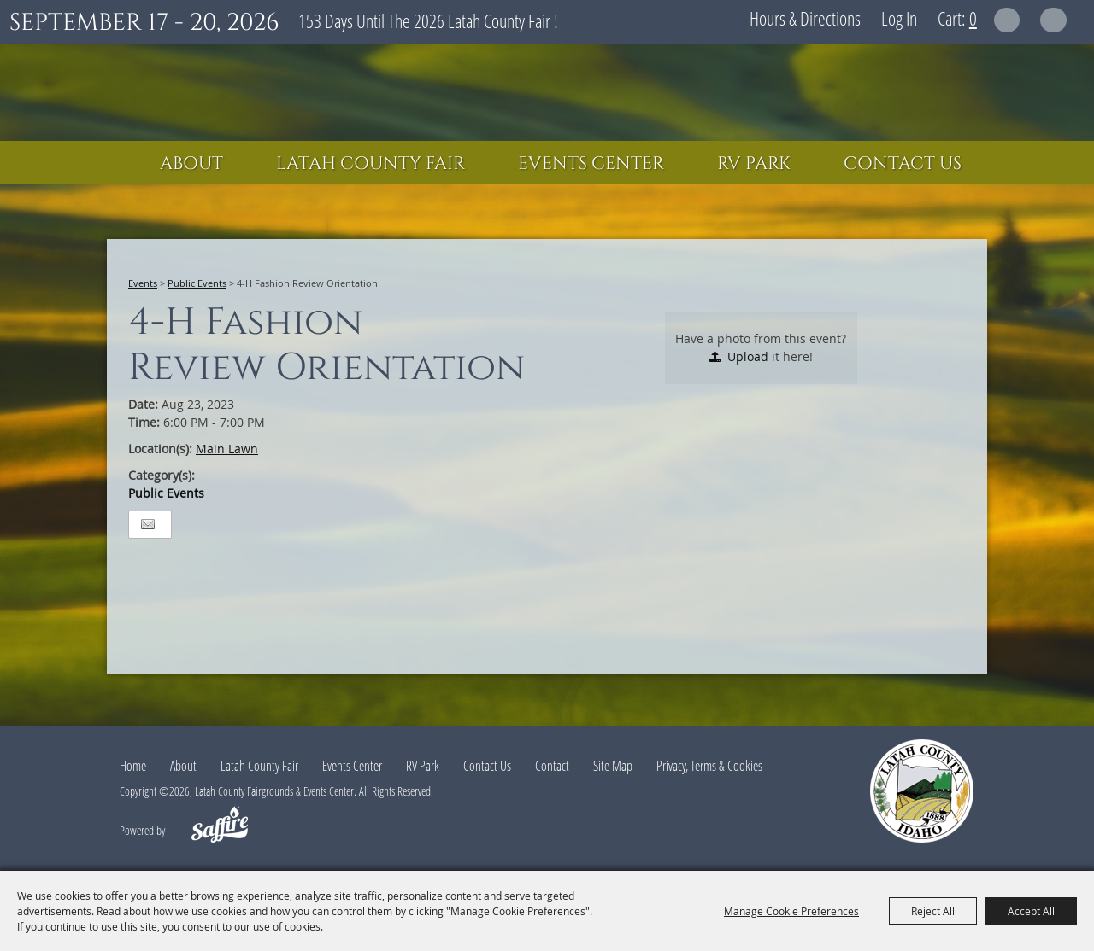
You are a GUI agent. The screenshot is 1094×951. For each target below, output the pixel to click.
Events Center (591, 164)
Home (133, 765)
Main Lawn (227, 448)
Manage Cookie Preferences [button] (791, 911)
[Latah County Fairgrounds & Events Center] (547, 93)
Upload (747, 356)
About (191, 164)
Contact (552, 765)
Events (142, 283)
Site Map (612, 765)
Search (1007, 20)
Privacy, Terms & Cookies (709, 765)
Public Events (197, 283)
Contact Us (903, 164)
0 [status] (973, 18)
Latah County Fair (370, 164)
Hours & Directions (805, 18)
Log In (899, 18)
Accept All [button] (1031, 911)
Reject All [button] (933, 911)
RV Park (754, 164)
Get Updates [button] (1053, 20)
